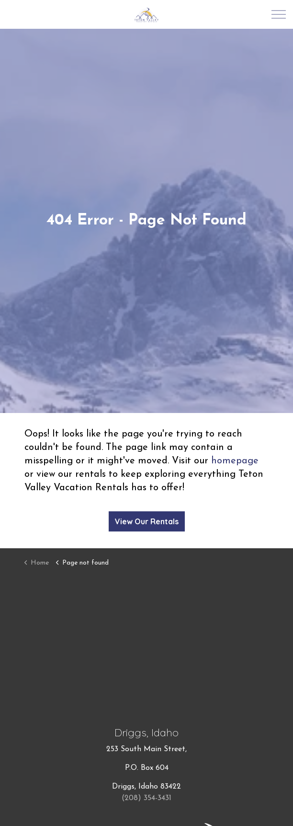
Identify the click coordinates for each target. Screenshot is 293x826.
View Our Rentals (146, 521)
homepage (235, 461)
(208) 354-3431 (146, 798)
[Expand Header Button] (278, 14)
